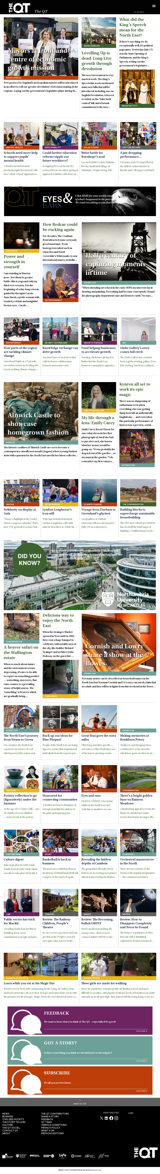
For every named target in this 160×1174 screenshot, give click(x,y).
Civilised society (13, 1119)
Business (7, 1116)
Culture (7, 1125)
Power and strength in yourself (14, 262)
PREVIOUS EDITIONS (52, 1133)
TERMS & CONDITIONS (54, 1125)
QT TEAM (46, 1122)
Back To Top (80, 1104)
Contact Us (10, 1130)
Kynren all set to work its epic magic (134, 389)
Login (130, 1113)
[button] (153, 4)
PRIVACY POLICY (50, 1128)
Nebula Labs (96, 1170)
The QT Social (11, 1128)
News (5, 1113)
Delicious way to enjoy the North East (58, 620)
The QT (41, 12)
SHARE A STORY (50, 1116)
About (6, 1133)
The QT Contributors (55, 1113)
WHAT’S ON (47, 1130)
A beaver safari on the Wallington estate (21, 652)
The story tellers (13, 1122)
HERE (85, 196)
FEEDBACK (47, 1119)
